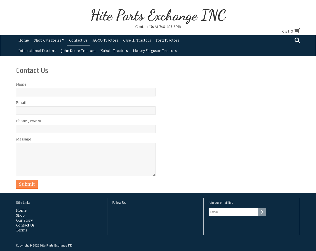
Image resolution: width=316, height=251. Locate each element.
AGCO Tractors (105, 40)
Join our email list (221, 203)
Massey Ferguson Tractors (155, 51)
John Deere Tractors (78, 51)
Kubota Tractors (114, 51)
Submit (27, 184)
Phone (28, 121)
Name (21, 84)
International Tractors (37, 51)
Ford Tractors (167, 40)
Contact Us (78, 40)
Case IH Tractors (137, 40)
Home (24, 40)
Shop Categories (49, 40)
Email (21, 102)
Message (23, 139)
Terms (21, 230)
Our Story (24, 220)
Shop (20, 215)
